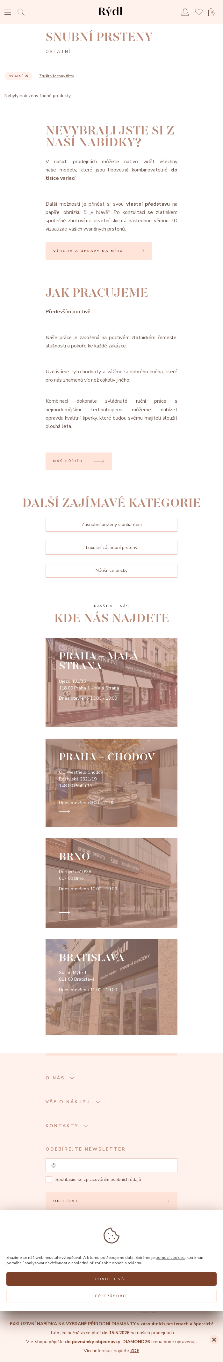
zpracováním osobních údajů (112, 1179)
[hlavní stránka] (110, 17)
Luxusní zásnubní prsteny (111, 547)
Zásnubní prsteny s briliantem (112, 524)
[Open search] (23, 12)
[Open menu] (7, 12)
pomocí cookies (170, 1257)
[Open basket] (213, 12)
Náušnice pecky (111, 570)
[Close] (214, 1339)
